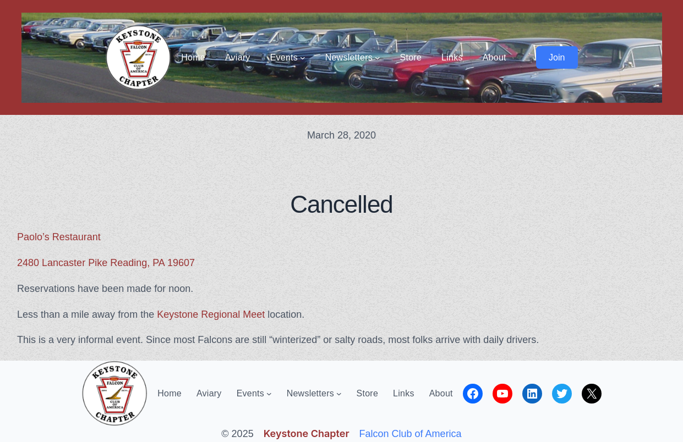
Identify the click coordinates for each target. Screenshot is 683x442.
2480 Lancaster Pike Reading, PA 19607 (106, 262)
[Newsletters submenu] (377, 57)
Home (193, 57)
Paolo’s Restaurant (59, 236)
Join (557, 57)
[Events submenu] (302, 57)
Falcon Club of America (410, 433)
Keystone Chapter (306, 433)
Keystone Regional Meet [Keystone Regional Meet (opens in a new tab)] (211, 314)
